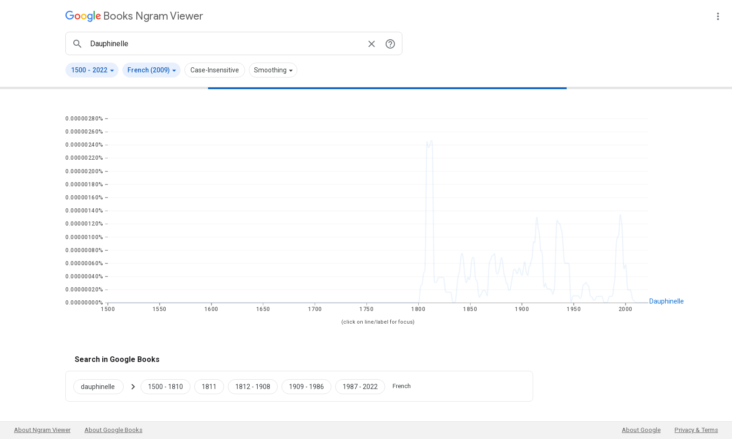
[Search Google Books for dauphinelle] (102, 386)
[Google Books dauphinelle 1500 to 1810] (165, 386)
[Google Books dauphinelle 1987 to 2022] (360, 386)
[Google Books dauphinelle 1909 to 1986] (306, 386)
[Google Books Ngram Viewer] (134, 16)
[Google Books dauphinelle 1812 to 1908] (253, 386)
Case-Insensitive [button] (214, 70)
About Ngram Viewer (42, 429)
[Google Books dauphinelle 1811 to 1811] (209, 386)
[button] (92, 70)
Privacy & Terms (696, 429)
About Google (641, 429)
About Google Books (113, 429)
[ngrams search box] (224, 43)
